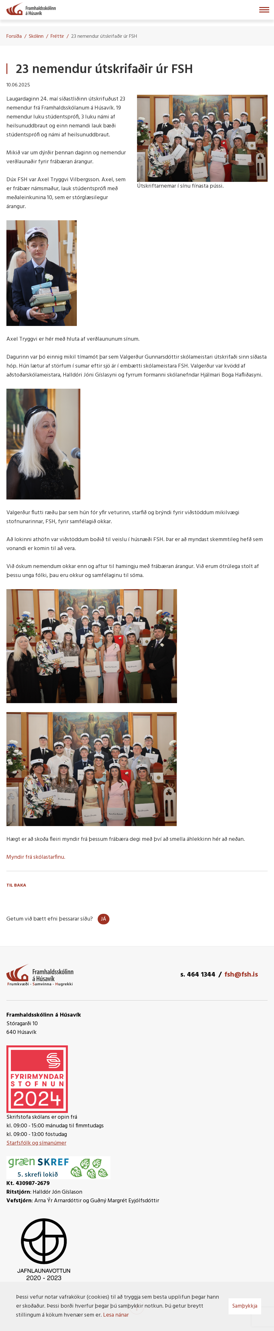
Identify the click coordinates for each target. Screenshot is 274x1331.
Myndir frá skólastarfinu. (35, 857)
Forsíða (14, 36)
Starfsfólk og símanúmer (36, 1143)
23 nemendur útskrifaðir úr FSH (104, 36)
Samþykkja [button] (244, 1306)
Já (103, 919)
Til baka (16, 885)
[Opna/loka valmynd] (264, 10)
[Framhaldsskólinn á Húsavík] (31, 8)
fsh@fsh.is (241, 974)
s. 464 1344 (197, 974)
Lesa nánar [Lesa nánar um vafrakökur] (116, 1315)
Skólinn (36, 36)
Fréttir (57, 36)
